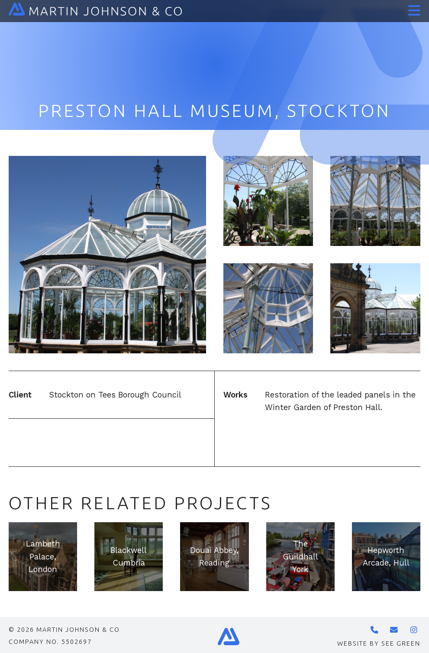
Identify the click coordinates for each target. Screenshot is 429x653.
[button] (412, 8)
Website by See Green (378, 643)
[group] (43, 556)
